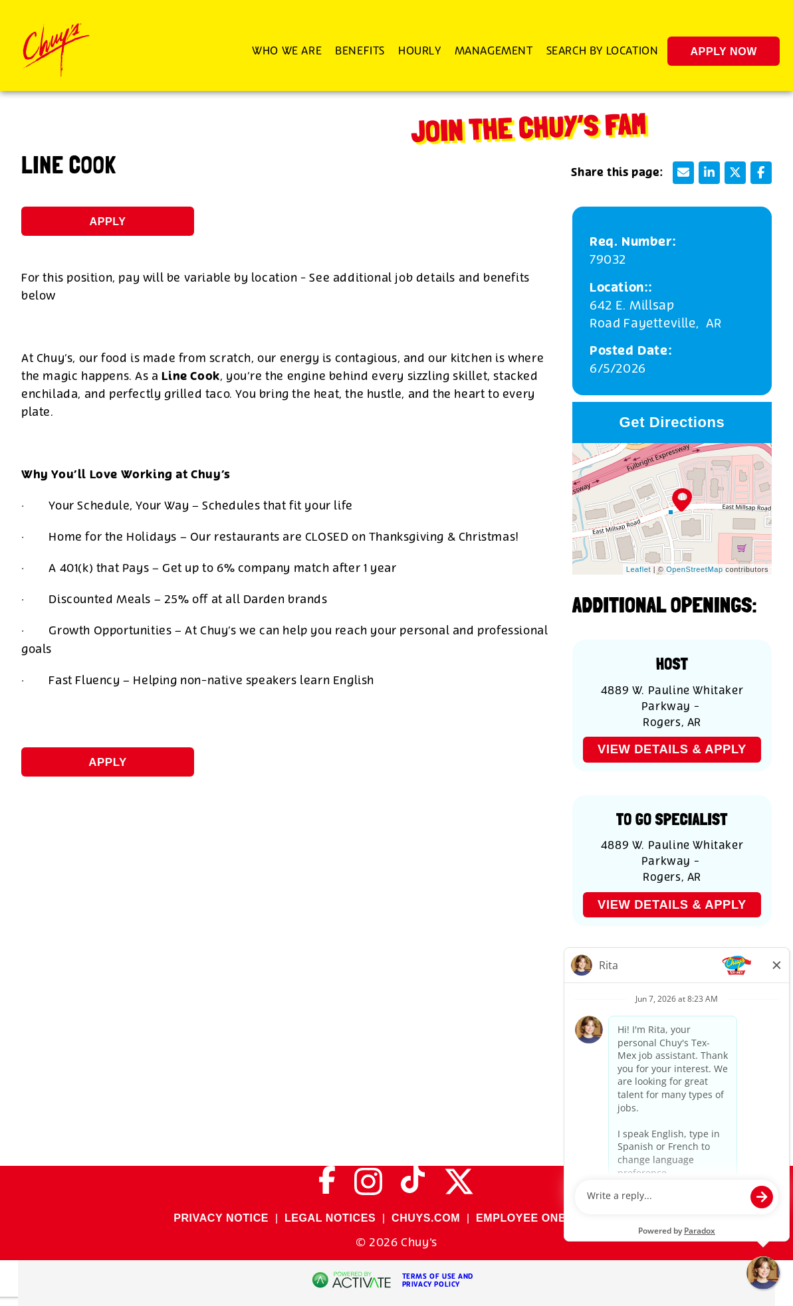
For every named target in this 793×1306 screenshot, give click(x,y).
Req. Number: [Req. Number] (633, 242)
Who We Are (287, 51)
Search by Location (602, 51)
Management (494, 51)
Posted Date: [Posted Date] (631, 351)
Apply (108, 221)
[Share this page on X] (735, 172)
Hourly (419, 51)
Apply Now (723, 51)
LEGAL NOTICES (330, 1218)
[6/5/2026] (672, 369)
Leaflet (638, 569)
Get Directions (672, 422)
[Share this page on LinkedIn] (709, 172)
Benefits (360, 51)
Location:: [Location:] (621, 288)
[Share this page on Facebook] (761, 172)
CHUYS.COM (426, 1218)
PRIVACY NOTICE (221, 1218)
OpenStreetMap (694, 569)
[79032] (672, 260)
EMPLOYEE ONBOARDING (548, 1218)
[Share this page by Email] (683, 172)
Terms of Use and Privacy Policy (438, 1281)
